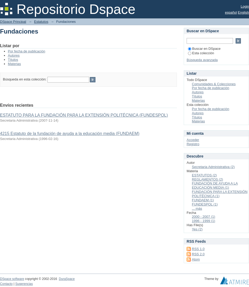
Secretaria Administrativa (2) (213, 167)
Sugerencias (24, 284)
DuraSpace (66, 279)
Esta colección (201, 53)
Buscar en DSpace (204, 49)
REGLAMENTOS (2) (207, 179)
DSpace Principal (13, 22)
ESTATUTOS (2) (204, 175)
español (231, 12)
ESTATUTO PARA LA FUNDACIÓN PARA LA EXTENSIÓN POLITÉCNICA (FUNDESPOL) (84, 115)
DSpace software (12, 279)
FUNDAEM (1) (203, 200)
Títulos (13, 60)
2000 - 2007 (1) (203, 217)
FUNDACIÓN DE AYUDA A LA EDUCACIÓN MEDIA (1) (215, 185)
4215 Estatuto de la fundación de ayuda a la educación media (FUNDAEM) (69, 133)
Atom (196, 259)
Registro (193, 144)
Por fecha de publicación (26, 51)
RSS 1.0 (198, 249)
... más (197, 208)
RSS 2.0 (198, 254)
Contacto (6, 284)
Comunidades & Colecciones (214, 84)
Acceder (193, 140)
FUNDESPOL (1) (205, 204)
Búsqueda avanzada (202, 60)
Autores (14, 55)
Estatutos (41, 22)
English (243, 12)
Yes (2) (197, 229)
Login (245, 6)
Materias (14, 64)
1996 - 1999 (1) (203, 221)
